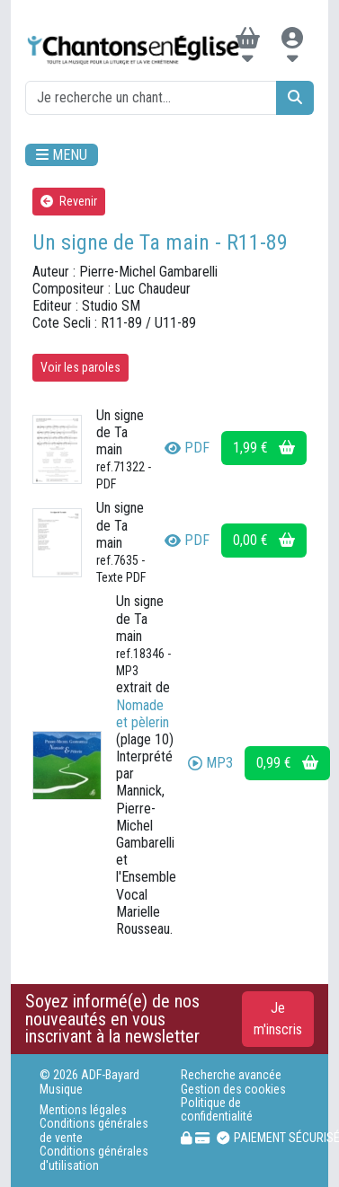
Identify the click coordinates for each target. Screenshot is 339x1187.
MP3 (210, 762)
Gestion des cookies (233, 1089)
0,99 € (287, 762)
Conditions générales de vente (94, 1130)
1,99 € (264, 447)
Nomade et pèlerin (142, 714)
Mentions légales (83, 1110)
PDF (187, 447)
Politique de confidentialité (217, 1109)
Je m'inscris (278, 1018)
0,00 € (264, 540)
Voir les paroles (80, 367)
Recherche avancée (231, 1075)
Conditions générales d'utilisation (94, 1158)
